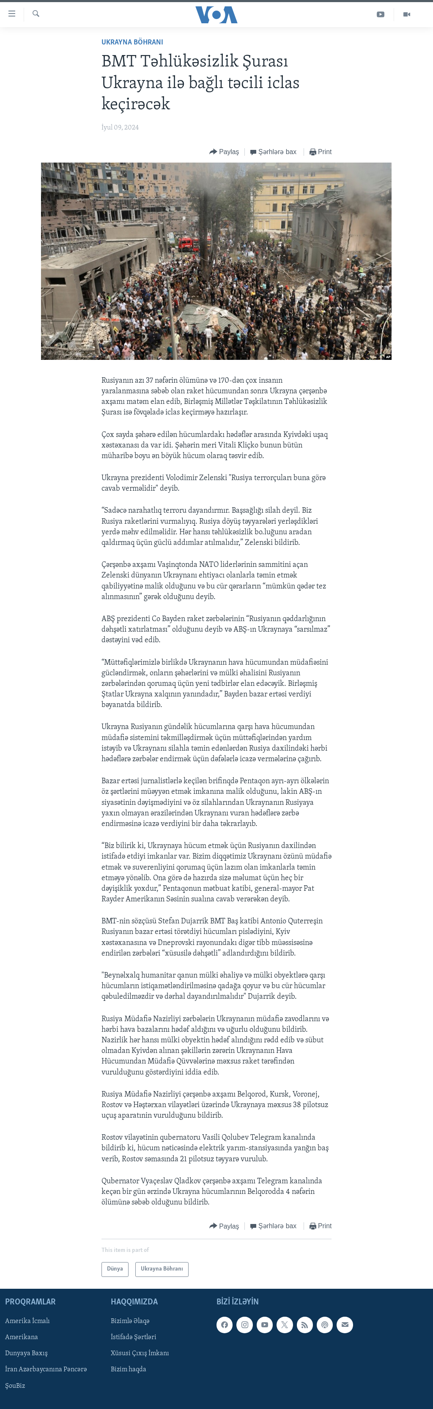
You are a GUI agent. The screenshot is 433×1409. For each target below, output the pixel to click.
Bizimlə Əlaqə (130, 1321)
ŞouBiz (15, 1385)
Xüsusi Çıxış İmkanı (140, 1353)
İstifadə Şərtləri (133, 1337)
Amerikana (21, 1337)
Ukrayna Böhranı (132, 43)
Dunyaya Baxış (26, 1353)
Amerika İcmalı (27, 1321)
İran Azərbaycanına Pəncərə (46, 1369)
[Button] (224, 152)
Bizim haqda (128, 1369)
